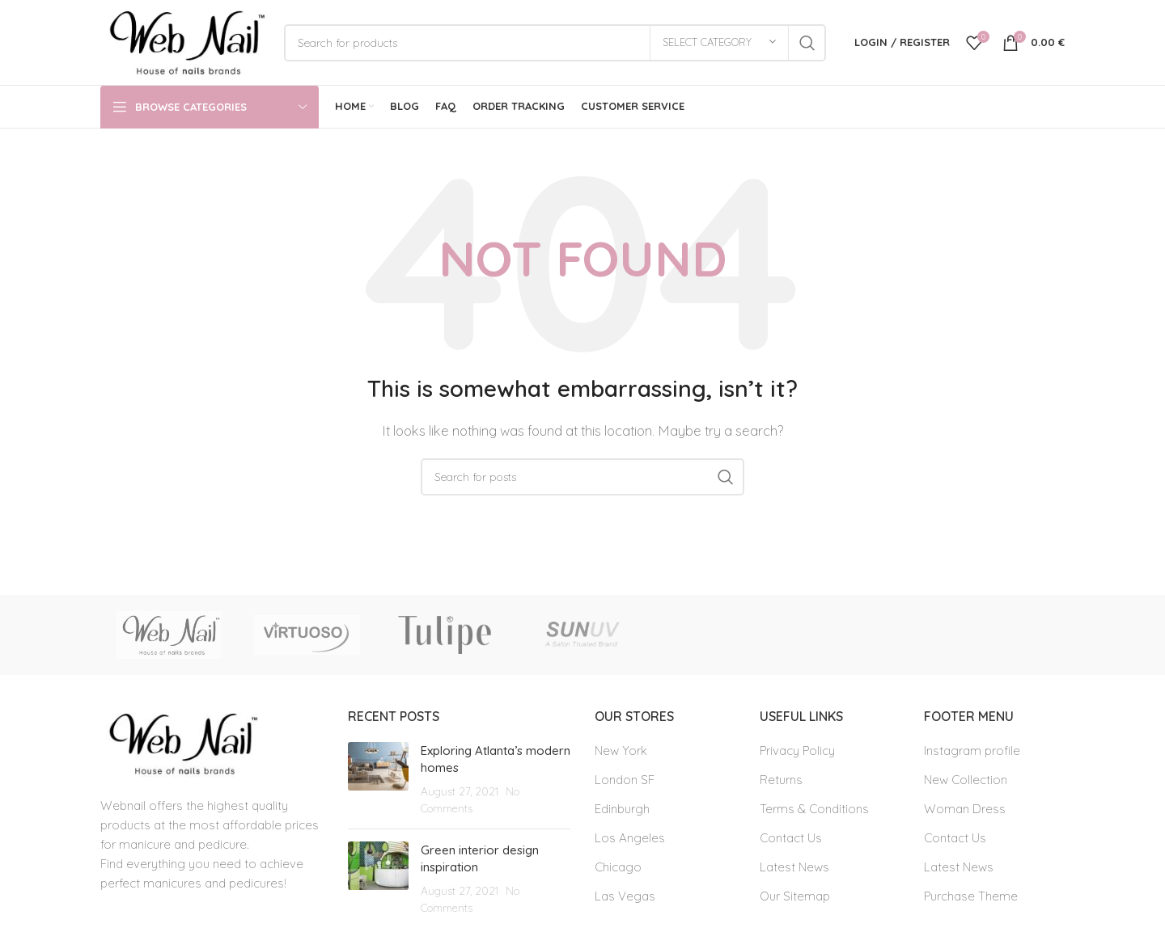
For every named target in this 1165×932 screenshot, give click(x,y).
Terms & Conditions (814, 808)
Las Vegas (625, 896)
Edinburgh (622, 808)
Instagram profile (972, 750)
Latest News (794, 867)
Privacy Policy (797, 750)
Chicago (618, 867)
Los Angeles (630, 838)
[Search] (555, 42)
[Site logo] (184, 40)
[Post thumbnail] (378, 779)
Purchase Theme (971, 896)
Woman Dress (965, 808)
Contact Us (791, 838)
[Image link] (180, 742)
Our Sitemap (795, 896)
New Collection (965, 779)
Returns (781, 779)
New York (621, 750)
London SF (625, 779)
